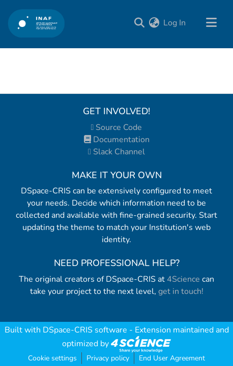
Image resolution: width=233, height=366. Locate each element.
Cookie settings (52, 358)
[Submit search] (139, 23)
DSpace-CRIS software (85, 330)
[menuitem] (154, 23)
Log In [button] (175, 22)
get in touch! (180, 291)
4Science (183, 279)
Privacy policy (107, 358)
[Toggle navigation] (211, 22)
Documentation (117, 139)
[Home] (36, 23)
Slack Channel (116, 151)
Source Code (116, 127)
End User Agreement (172, 358)
